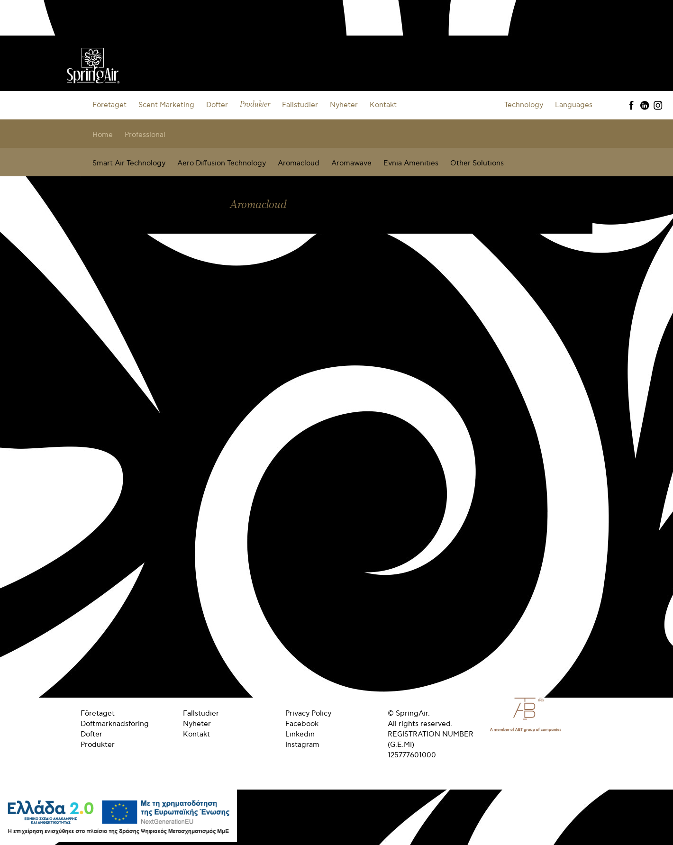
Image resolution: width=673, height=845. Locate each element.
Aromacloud (298, 163)
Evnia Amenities (410, 163)
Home (102, 134)
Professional (145, 134)
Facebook (301, 723)
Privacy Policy (308, 713)
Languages (573, 104)
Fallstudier (300, 104)
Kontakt (383, 104)
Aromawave (351, 163)
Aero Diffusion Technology (221, 163)
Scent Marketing (166, 104)
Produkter (255, 104)
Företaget (109, 104)
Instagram (302, 744)
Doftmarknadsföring (115, 723)
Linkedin (300, 734)
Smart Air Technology (128, 163)
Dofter (217, 104)
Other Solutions (477, 163)
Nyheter (344, 104)
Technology (523, 104)
